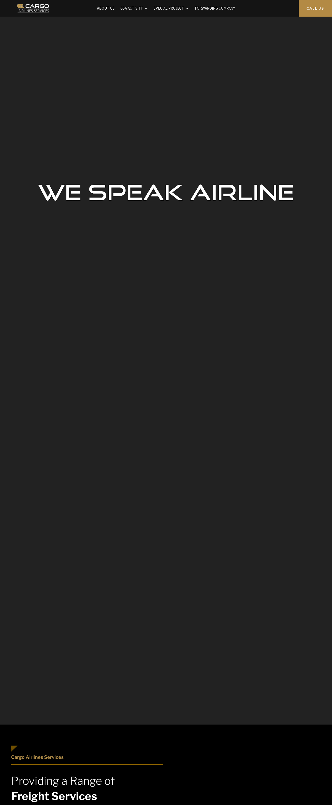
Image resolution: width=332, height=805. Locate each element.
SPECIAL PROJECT (169, 8)
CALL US (315, 8)
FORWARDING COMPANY (215, 8)
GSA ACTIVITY (131, 8)
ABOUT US (106, 8)
